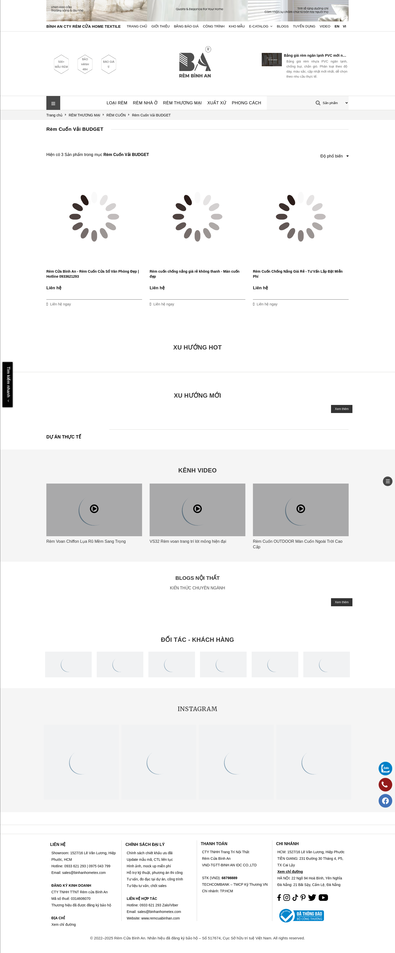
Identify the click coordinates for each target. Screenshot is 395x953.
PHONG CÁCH (246, 103)
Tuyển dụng (304, 26)
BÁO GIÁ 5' (108, 64)
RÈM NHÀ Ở (145, 103)
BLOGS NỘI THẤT (197, 578)
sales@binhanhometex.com (159, 912)
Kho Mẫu (237, 26)
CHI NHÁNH (287, 844)
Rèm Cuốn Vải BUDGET (75, 129)
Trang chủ (137, 26)
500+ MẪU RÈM (61, 64)
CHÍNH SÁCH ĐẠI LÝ (145, 844)
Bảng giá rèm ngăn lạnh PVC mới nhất (315, 55)
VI (344, 26)
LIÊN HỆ (57, 844)
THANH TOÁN (214, 844)
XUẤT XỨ (216, 103)
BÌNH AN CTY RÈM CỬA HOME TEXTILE (83, 26)
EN (337, 26)
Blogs (283, 26)
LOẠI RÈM (117, 103)
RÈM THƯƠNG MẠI (182, 103)
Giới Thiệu (160, 26)
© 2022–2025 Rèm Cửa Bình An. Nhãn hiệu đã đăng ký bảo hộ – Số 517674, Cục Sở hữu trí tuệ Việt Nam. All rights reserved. (197, 938)
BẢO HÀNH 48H (85, 64)
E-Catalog (259, 26)
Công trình (214, 26)
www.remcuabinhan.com (160, 918)
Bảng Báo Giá (186, 26)
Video (325, 26)
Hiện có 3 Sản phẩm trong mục (97, 154)
